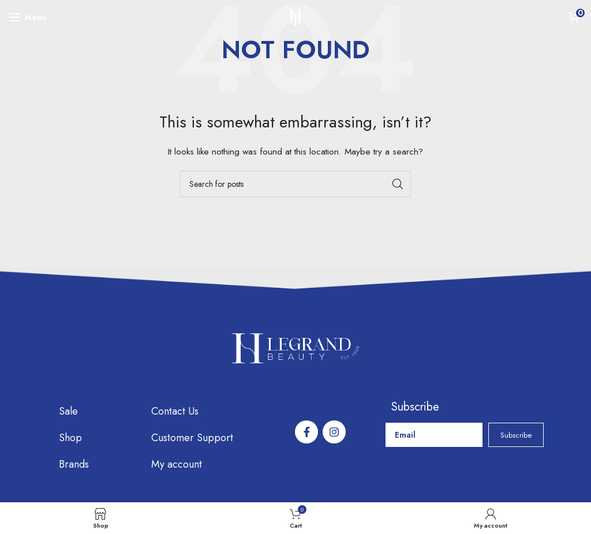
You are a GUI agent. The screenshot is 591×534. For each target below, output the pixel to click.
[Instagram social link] (334, 431)
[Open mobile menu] (27, 17)
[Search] (295, 184)
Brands (74, 464)
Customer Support (192, 437)
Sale (68, 411)
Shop (70, 437)
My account (176, 464)
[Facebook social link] (306, 431)
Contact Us (175, 411)
